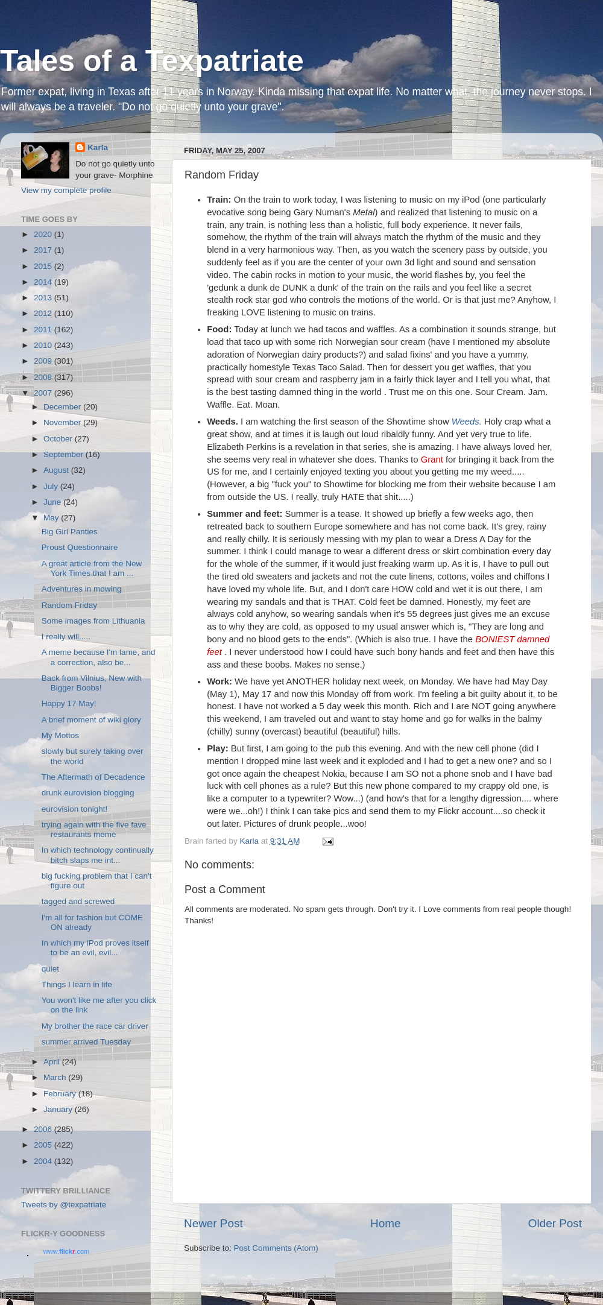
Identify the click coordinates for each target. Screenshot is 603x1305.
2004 (44, 1161)
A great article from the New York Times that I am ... (92, 568)
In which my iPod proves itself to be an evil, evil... (95, 947)
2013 (44, 297)
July (51, 486)
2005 (44, 1144)
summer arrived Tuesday (86, 1041)
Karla (97, 147)
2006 (44, 1129)
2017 (44, 249)
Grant (432, 459)
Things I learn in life (77, 984)
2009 (44, 360)
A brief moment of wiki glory (91, 719)
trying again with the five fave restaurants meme (94, 829)
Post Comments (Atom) (276, 1248)
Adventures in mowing (82, 588)
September (64, 454)
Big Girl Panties (70, 531)
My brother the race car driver (95, 1026)
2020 (44, 234)
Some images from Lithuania (93, 620)
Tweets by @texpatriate (63, 1204)
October (59, 438)
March (55, 1077)
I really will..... (66, 636)
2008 (44, 377)
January (59, 1109)
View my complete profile (66, 190)
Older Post (555, 1223)
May (52, 517)
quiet (50, 968)
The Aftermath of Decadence (93, 777)
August (57, 470)
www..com (66, 1251)
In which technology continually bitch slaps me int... (98, 854)
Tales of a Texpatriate (152, 61)
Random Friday (69, 605)
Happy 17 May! (69, 703)
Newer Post (213, 1223)
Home (385, 1223)
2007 (44, 392)
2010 (44, 345)
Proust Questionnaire (80, 547)
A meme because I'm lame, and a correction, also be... (99, 657)
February (60, 1093)
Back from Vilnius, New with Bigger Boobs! (92, 683)
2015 (44, 266)
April (52, 1061)
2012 (44, 313)
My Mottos (60, 735)
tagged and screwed (78, 901)
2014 (44, 281)
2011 (44, 329)
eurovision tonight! (75, 809)
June (53, 502)
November (63, 422)
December (63, 406)
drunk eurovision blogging (88, 792)
